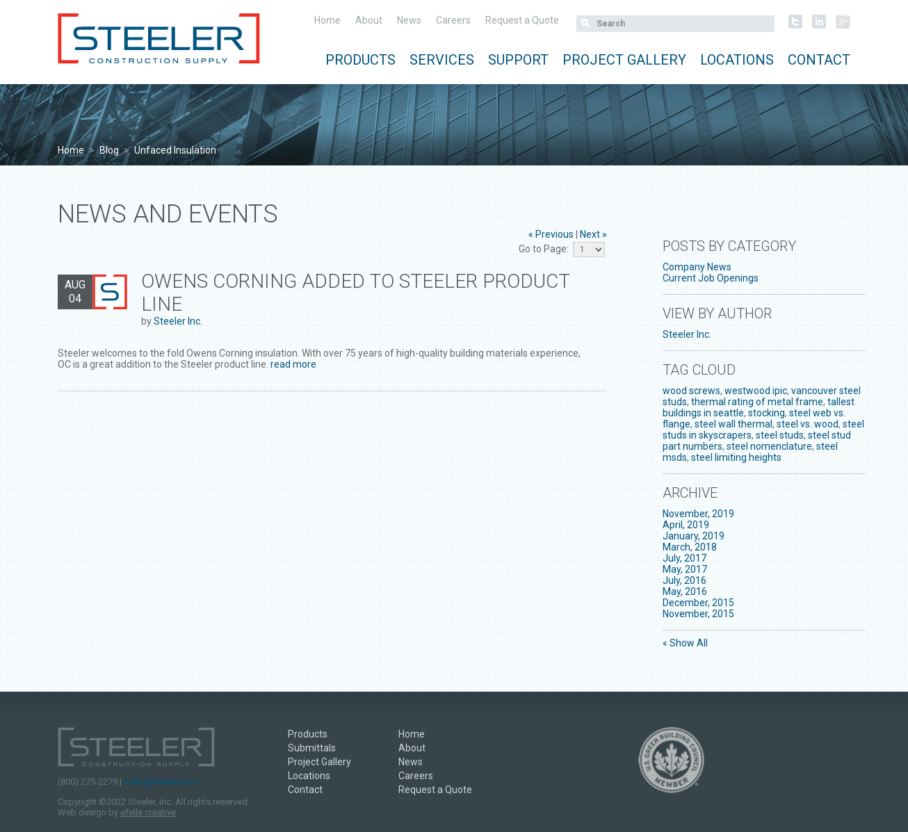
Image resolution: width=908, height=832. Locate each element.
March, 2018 (690, 547)
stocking (766, 412)
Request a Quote (522, 20)
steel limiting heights (736, 457)
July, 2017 (684, 558)
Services (442, 59)
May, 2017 (685, 569)
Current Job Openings (711, 278)
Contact (819, 59)
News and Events (168, 214)
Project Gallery (624, 59)
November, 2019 (698, 513)
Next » (593, 234)
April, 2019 (686, 524)
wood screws (691, 390)
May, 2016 (685, 591)
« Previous (551, 234)
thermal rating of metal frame (757, 401)
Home (327, 20)
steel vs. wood (807, 424)
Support (518, 59)
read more (293, 364)
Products (360, 59)
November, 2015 (698, 613)
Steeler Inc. (178, 321)
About (368, 20)
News (409, 20)
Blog (109, 150)
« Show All (685, 643)
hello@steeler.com (161, 781)
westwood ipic (755, 390)
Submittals (312, 747)
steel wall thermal (733, 424)
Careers (453, 20)
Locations (737, 59)
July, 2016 (684, 580)
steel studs (780, 435)
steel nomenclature (769, 446)
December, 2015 (698, 602)
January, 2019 (693, 535)
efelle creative (148, 812)
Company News (697, 266)
